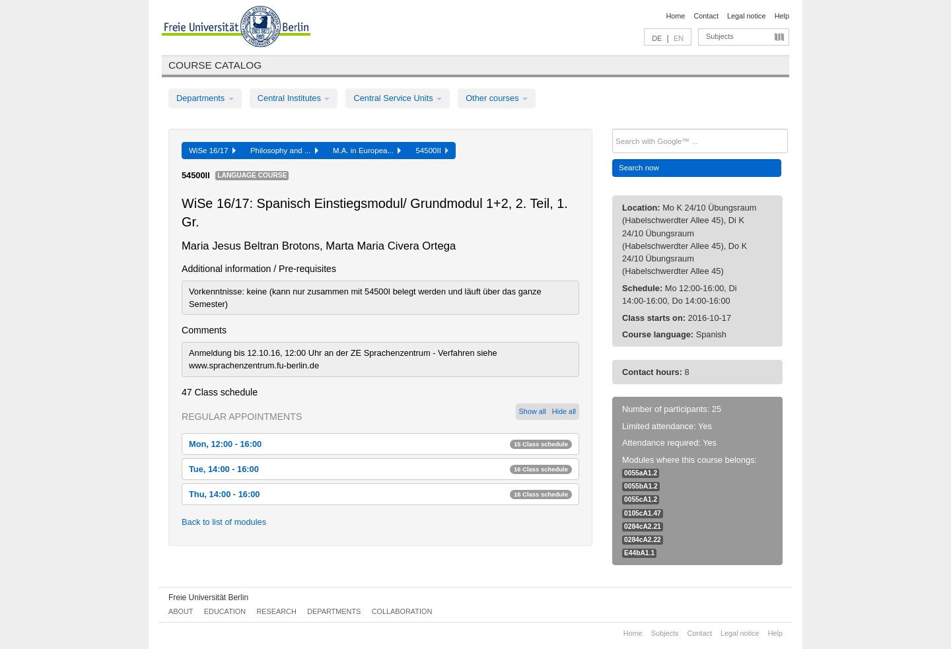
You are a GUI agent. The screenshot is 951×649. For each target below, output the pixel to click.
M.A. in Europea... (367, 150)
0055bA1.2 (641, 486)
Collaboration (402, 611)
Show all (532, 411)
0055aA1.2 (640, 473)
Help (782, 16)
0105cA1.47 (642, 513)
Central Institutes (294, 98)
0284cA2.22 (642, 539)
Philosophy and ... (284, 150)
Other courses (497, 98)
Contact (705, 16)
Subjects (720, 36)
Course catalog (215, 65)
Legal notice (746, 16)
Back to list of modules (224, 522)
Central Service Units (397, 98)
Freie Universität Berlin (208, 597)
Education (225, 611)
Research (276, 611)
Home (675, 16)
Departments (205, 98)
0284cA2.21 (642, 526)
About (180, 611)
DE (657, 38)
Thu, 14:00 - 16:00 (380, 494)
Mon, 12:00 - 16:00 (380, 444)
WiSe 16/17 (212, 150)
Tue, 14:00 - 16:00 (380, 469)
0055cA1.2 (640, 499)
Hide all (564, 411)
